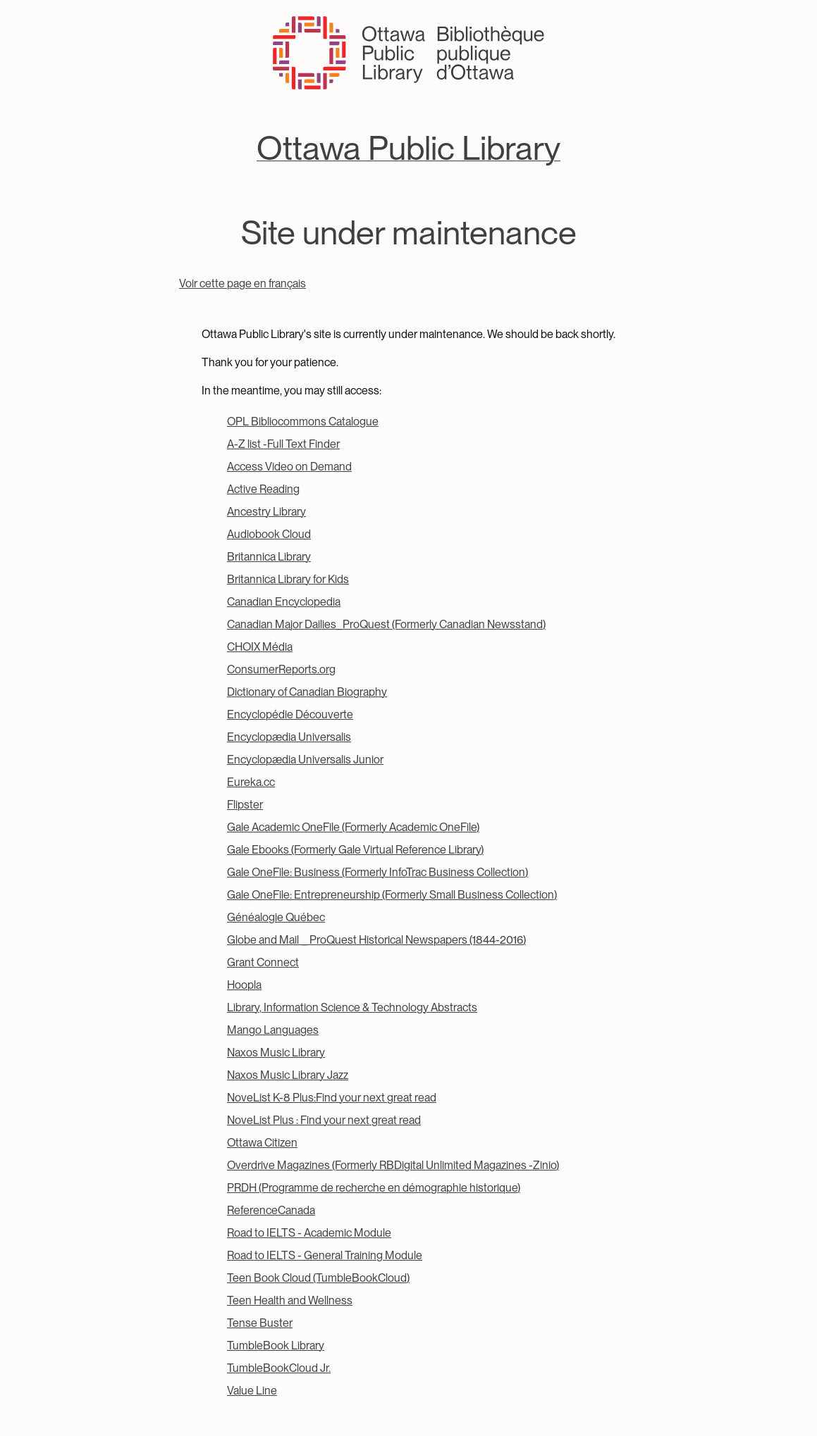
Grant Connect (263, 962)
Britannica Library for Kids (288, 579)
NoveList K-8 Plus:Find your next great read (331, 1097)
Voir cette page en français (242, 283)
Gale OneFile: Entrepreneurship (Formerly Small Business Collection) (392, 894)
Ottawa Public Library (408, 148)
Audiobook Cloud (269, 534)
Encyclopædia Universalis (289, 737)
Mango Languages (273, 1030)
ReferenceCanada (271, 1210)
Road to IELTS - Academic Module (309, 1233)
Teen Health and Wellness (289, 1300)
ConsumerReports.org (281, 669)
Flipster (245, 804)
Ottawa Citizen (262, 1142)
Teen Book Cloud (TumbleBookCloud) (318, 1278)
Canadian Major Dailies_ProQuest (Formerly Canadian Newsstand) (386, 624)
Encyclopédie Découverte (290, 714)
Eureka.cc (251, 782)
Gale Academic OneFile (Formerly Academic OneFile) (353, 827)
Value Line (252, 1390)
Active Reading (263, 489)
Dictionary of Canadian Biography (307, 692)
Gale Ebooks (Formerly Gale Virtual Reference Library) (355, 849)
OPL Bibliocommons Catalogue (303, 421)
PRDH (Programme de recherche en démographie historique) (373, 1187)
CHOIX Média (260, 647)
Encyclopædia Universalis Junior (305, 759)
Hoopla (244, 985)
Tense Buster (260, 1323)
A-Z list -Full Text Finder (283, 444)
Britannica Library (269, 556)
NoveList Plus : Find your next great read (324, 1120)
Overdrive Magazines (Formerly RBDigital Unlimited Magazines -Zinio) (393, 1165)
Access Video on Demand (289, 466)
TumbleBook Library (275, 1345)
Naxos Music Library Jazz (287, 1075)
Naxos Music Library (276, 1052)
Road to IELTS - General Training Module (324, 1255)
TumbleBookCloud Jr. (279, 1368)
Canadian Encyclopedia (283, 601)
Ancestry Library (266, 511)
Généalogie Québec (276, 917)
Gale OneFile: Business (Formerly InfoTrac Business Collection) (377, 872)
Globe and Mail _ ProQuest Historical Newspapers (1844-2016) (376, 940)
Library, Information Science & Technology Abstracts (352, 1007)
